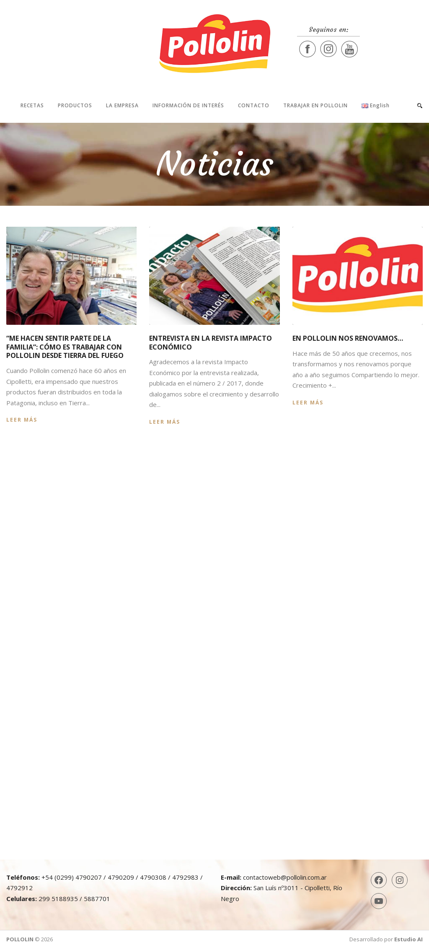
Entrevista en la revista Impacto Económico (210, 343)
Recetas (32, 105)
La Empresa (122, 105)
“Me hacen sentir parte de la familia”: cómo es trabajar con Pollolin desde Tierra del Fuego (65, 347)
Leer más (21, 419)
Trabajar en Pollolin (315, 105)
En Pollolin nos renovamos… (347, 338)
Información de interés (188, 105)
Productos (75, 105)
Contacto (253, 105)
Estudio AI (408, 939)
